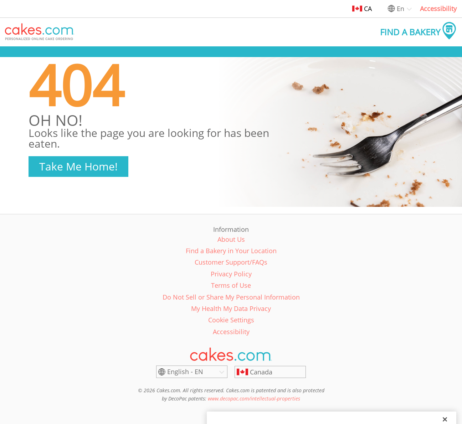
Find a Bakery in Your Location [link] (231, 250)
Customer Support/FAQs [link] (231, 262)
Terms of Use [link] (231, 285)
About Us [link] (231, 239)
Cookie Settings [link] (231, 320)
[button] (40, 32)
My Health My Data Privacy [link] (231, 308)
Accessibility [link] (438, 8)
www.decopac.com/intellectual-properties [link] (254, 398)
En (400, 8)
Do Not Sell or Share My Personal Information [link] (231, 297)
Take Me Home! (78, 166)
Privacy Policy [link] (231, 274)
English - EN (185, 371)
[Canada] (270, 372)
